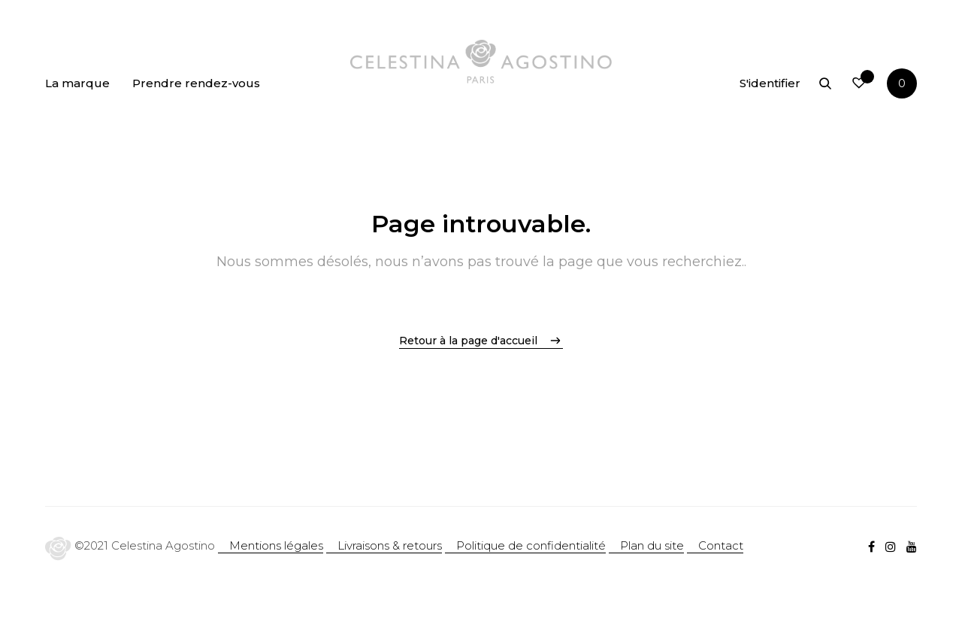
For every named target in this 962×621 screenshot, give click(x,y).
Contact (720, 545)
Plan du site (652, 545)
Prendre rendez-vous (196, 83)
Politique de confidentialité (531, 545)
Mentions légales (276, 545)
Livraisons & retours (389, 545)
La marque (77, 83)
